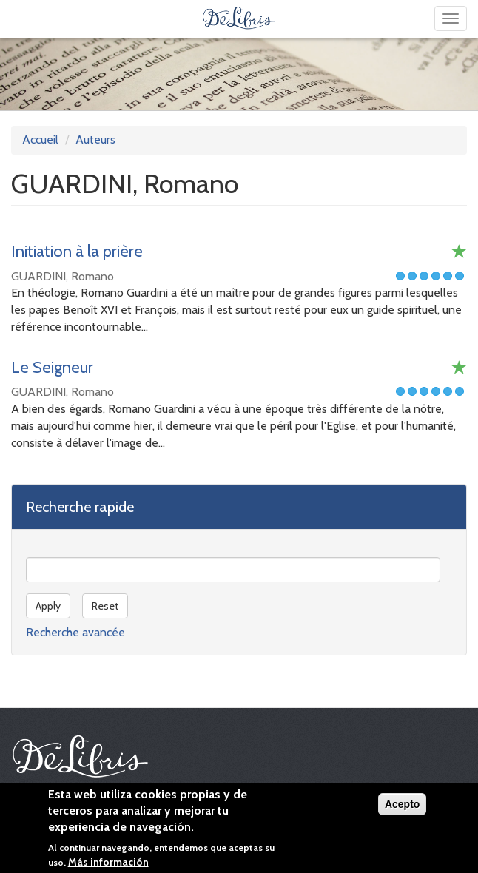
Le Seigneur (52, 367)
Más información (108, 865)
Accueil (40, 139)
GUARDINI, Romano (62, 276)
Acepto (402, 808)
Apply (48, 606)
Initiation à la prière (77, 251)
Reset (105, 606)
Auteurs (95, 139)
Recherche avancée (75, 632)
